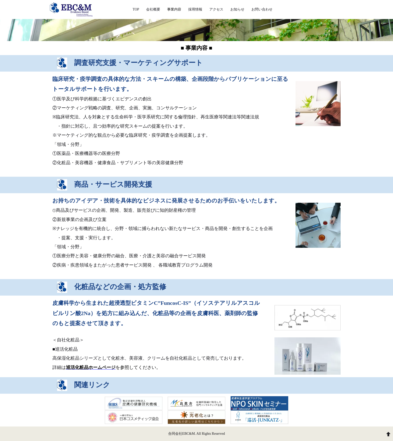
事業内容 (174, 9)
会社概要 (153, 9)
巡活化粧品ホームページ (91, 367)
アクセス (216, 9)
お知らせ (237, 9)
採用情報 (195, 9)
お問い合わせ (261, 9)
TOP (136, 9)
